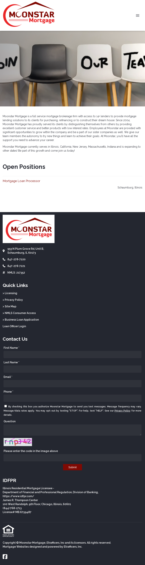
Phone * (8, 391)
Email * (8, 376)
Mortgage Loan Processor (21, 181)
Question (10, 421)
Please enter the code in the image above (31, 451)
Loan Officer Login (14, 326)
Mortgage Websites (16, 546)
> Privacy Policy (13, 299)
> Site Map (9, 306)
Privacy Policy (123, 410)
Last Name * (11, 362)
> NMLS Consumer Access (19, 313)
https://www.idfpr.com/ (18, 496)
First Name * (11, 347)
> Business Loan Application (21, 319)
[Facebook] (5, 557)
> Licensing (10, 293)
